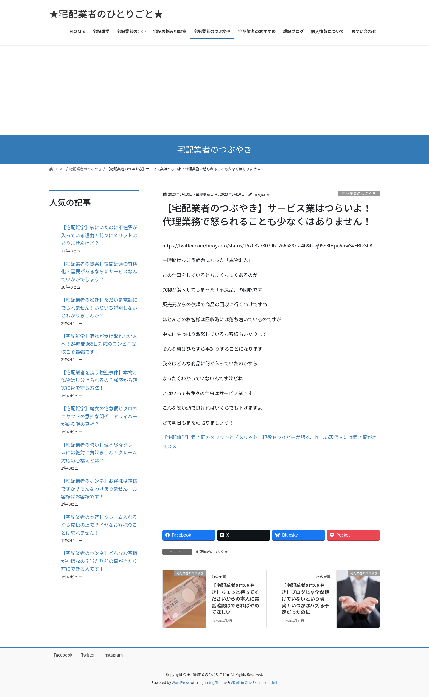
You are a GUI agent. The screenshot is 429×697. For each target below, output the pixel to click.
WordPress (181, 682)
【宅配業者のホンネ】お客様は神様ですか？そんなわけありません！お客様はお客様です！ (99, 488)
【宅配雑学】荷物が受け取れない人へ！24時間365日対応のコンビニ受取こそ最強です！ (99, 343)
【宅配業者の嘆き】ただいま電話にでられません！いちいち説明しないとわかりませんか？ (99, 307)
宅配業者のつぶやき (359, 193)
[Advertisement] (214, 90)
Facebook (63, 655)
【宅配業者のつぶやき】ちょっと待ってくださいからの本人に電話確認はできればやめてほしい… (235, 598)
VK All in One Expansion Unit (254, 682)
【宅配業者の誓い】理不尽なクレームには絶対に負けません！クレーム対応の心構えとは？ (99, 452)
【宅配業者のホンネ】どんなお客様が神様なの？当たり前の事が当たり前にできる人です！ (99, 560)
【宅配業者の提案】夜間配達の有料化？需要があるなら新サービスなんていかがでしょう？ (99, 271)
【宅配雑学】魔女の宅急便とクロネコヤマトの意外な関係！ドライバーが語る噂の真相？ (99, 416)
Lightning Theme (212, 682)
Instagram (113, 655)
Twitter (88, 655)
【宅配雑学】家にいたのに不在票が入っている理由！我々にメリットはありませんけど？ (99, 235)
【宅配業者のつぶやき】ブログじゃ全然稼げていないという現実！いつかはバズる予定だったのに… (305, 598)
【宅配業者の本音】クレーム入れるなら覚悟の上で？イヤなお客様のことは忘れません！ (99, 524)
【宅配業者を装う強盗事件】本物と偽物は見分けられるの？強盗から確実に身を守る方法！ (99, 380)
